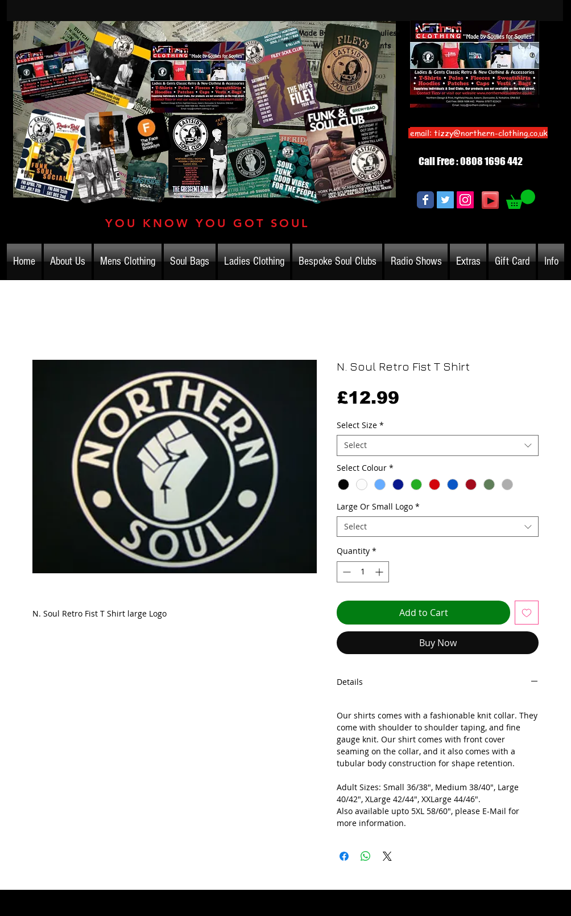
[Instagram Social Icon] (465, 199)
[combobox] (438, 445)
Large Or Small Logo (378, 507)
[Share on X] (387, 856)
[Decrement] (345, 572)
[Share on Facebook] (344, 856)
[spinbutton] (363, 572)
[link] (520, 199)
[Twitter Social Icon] (445, 199)
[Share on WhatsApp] (366, 856)
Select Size (360, 425)
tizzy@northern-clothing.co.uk (491, 132)
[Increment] (380, 572)
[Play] (490, 200)
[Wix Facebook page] (425, 199)
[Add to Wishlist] (527, 613)
